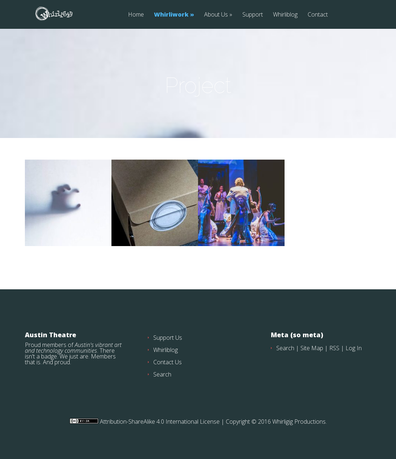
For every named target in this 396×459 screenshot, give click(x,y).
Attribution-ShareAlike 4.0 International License (159, 421)
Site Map (311, 348)
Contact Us (167, 362)
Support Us (167, 338)
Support (252, 15)
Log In (354, 348)
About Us (216, 15)
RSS (334, 348)
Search (162, 374)
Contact (318, 15)
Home (136, 15)
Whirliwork (171, 15)
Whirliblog (285, 15)
